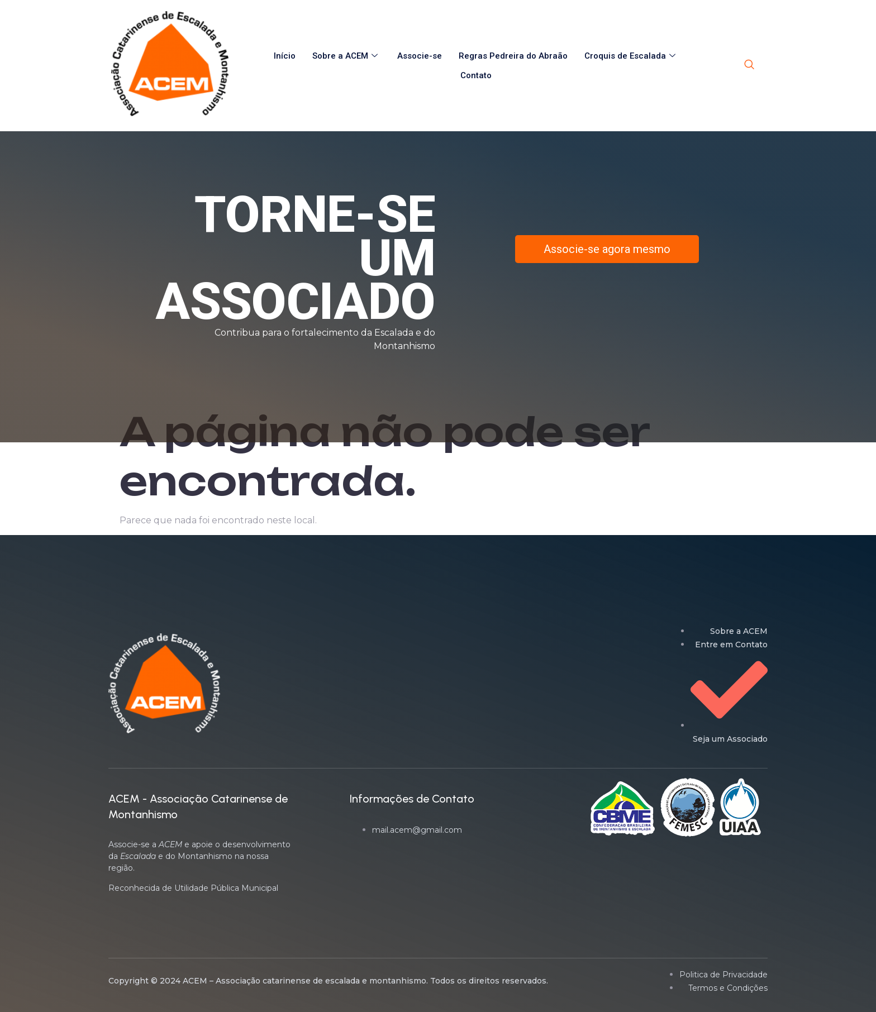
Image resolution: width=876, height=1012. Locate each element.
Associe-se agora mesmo (607, 249)
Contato (476, 75)
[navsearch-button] (749, 65)
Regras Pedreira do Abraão (513, 56)
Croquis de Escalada (631, 56)
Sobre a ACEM (346, 56)
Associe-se (419, 56)
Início (285, 56)
